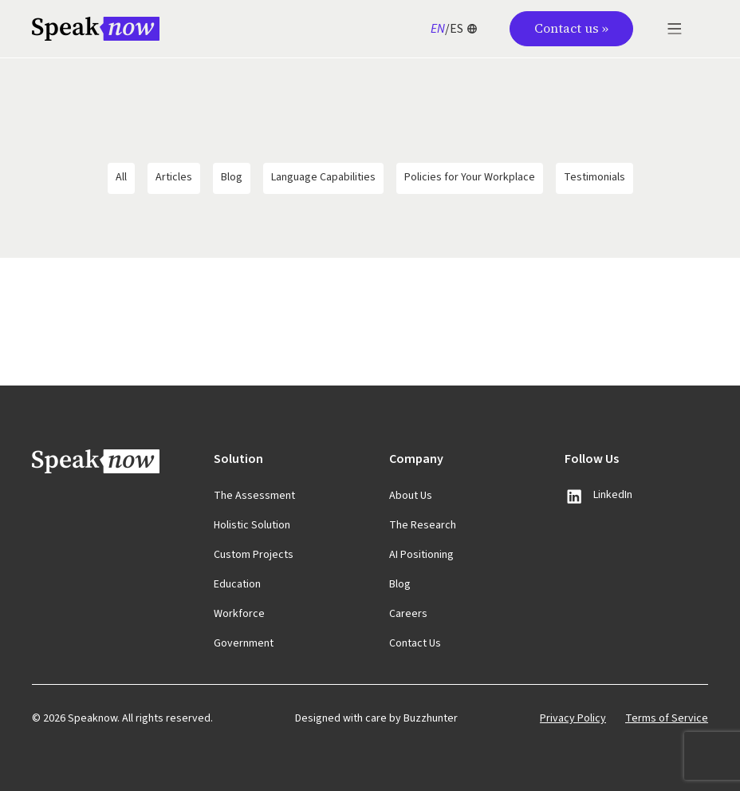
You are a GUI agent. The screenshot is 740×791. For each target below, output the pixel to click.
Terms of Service (666, 718)
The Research (422, 525)
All (121, 177)
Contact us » (571, 28)
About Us (410, 496)
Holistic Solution (252, 525)
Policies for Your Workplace (469, 177)
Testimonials (594, 177)
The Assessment (254, 496)
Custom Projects (253, 555)
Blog (231, 177)
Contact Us (415, 643)
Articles (173, 177)
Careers (408, 614)
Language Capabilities (323, 177)
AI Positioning (421, 555)
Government (244, 643)
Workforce (239, 614)
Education (237, 584)
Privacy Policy (573, 718)
